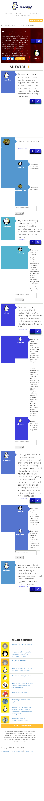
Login (16, 15)
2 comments (22, 149)
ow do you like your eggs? (22, 644)
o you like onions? (19, 661)
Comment (19, 213)
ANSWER (20, 59)
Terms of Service (17, 751)
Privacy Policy (29, 751)
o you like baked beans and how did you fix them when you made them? (22, 686)
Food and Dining (8, 25)
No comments (23, 99)
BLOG (29, 13)
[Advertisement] (21, 121)
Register (25, 15)
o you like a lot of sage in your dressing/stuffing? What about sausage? (21, 654)
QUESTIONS (8, 13)
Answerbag (5, 751)
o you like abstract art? (20, 692)
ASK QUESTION (36, 20)
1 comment (22, 239)
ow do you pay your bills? (21, 676)
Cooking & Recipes (26, 25)
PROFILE (36, 13)
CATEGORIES (20, 13)
